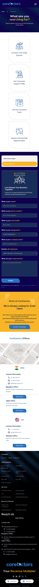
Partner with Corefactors (5, 505)
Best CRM (4, 479)
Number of (9, 249)
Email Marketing (6, 497)
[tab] (19, 158)
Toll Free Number (6, 490)
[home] (11, 3)
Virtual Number (20, 490)
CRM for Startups (6, 482)
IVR (2, 493)
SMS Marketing (20, 493)
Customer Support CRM (21, 472)
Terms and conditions (25, 285)
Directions (19, 396)
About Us (4, 458)
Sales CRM (19, 465)
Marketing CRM (5, 471)
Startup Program (6, 510)
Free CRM (18, 479)
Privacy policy (25, 586)
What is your (8, 201)
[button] (35, 3)
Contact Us (16, 458)
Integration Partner (21, 510)
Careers (10, 458)
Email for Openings (19, 327)
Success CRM (5, 476)
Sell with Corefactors (21, 505)
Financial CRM (20, 476)
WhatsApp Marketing (22, 497)
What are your (12, 259)
